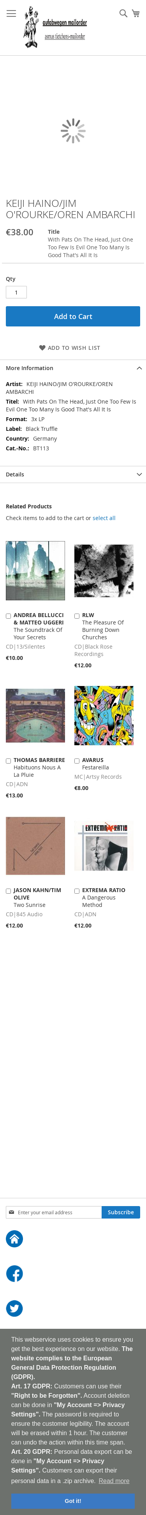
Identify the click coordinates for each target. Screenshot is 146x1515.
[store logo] (55, 27)
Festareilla (95, 763)
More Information (29, 368)
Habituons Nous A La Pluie (39, 767)
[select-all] (104, 518)
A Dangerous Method (103, 897)
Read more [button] (114, 1481)
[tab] (73, 368)
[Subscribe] (121, 1212)
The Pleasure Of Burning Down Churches (103, 626)
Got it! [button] (73, 1501)
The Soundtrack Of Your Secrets (39, 626)
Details (15, 474)
